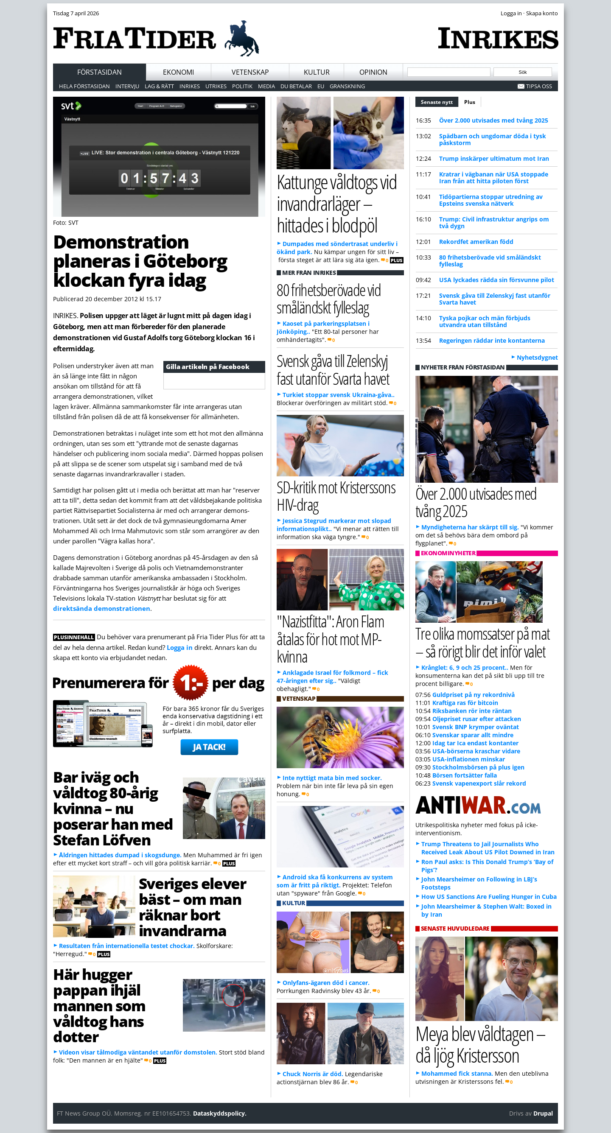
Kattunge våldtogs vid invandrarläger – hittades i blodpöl (337, 203)
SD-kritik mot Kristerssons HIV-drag (336, 495)
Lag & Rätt (159, 86)
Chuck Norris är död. (313, 1074)
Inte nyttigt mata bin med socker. (332, 778)
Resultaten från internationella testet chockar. (127, 946)
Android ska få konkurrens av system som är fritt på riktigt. (335, 881)
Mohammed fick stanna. (457, 1073)
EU (320, 86)
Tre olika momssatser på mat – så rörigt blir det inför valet (482, 642)
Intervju (127, 86)
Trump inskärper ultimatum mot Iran (494, 158)
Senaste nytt (440, 101)
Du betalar (296, 86)
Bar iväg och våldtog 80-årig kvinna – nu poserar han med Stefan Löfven (113, 808)
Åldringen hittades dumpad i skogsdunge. (120, 855)
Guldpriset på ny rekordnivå (473, 695)
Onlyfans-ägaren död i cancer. (326, 983)
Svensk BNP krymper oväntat (475, 727)
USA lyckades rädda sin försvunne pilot (496, 280)
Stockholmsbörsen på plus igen (478, 767)
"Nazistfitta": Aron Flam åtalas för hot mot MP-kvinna (330, 638)
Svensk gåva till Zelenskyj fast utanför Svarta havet (494, 298)
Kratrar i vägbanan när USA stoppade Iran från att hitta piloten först (493, 177)
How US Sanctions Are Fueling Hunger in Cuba (489, 896)
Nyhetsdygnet (537, 357)
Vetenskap (250, 72)
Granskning (347, 86)
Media (266, 86)
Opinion (373, 72)
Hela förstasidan (84, 86)
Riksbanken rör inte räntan (472, 711)
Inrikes (189, 86)
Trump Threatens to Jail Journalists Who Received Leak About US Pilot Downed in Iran (488, 848)
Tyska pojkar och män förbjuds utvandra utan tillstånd (484, 321)
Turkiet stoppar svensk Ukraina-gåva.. (339, 395)
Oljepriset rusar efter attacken (476, 719)
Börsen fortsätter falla (464, 775)
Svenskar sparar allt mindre (472, 735)
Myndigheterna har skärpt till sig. (470, 527)
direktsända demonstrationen (101, 608)
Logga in (180, 647)
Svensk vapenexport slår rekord (479, 783)
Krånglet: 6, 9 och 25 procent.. (464, 667)
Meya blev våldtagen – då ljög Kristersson (480, 1044)
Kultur (317, 72)
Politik (242, 86)
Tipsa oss (539, 86)
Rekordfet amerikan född (476, 242)
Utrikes (216, 86)
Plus (469, 102)
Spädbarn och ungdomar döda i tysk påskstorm (492, 139)
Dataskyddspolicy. (220, 1113)
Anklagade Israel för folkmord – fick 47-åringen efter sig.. (332, 677)
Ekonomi (178, 72)
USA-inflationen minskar (468, 759)
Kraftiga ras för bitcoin (465, 703)
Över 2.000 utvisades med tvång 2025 (493, 120)
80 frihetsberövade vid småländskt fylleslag (490, 260)
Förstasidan (99, 72)
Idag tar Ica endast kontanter (475, 743)
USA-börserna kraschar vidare (476, 751)
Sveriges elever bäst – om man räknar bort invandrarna (192, 906)
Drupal (543, 1113)
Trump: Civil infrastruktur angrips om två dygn (494, 222)
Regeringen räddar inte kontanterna (492, 340)
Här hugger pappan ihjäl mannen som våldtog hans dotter (99, 1005)
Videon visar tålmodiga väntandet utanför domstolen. (138, 1052)
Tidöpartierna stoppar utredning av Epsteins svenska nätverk (491, 200)
